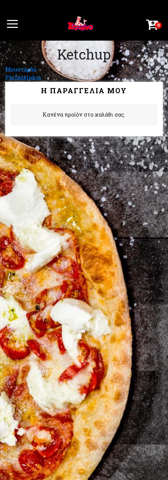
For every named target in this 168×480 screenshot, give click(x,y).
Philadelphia (23, 77)
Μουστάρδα (20, 69)
